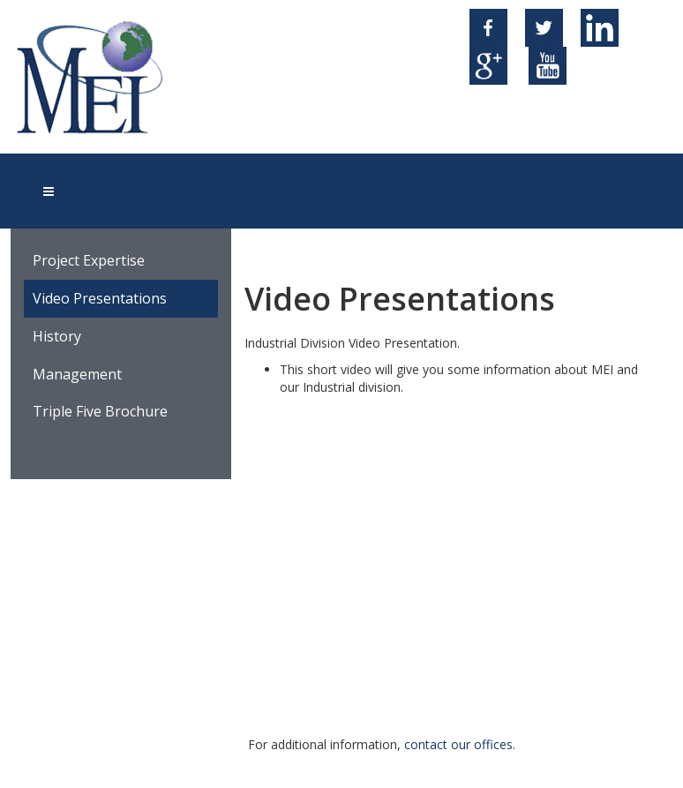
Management (77, 374)
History (57, 336)
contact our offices (458, 744)
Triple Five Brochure (100, 411)
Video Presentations (100, 298)
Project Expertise (89, 260)
